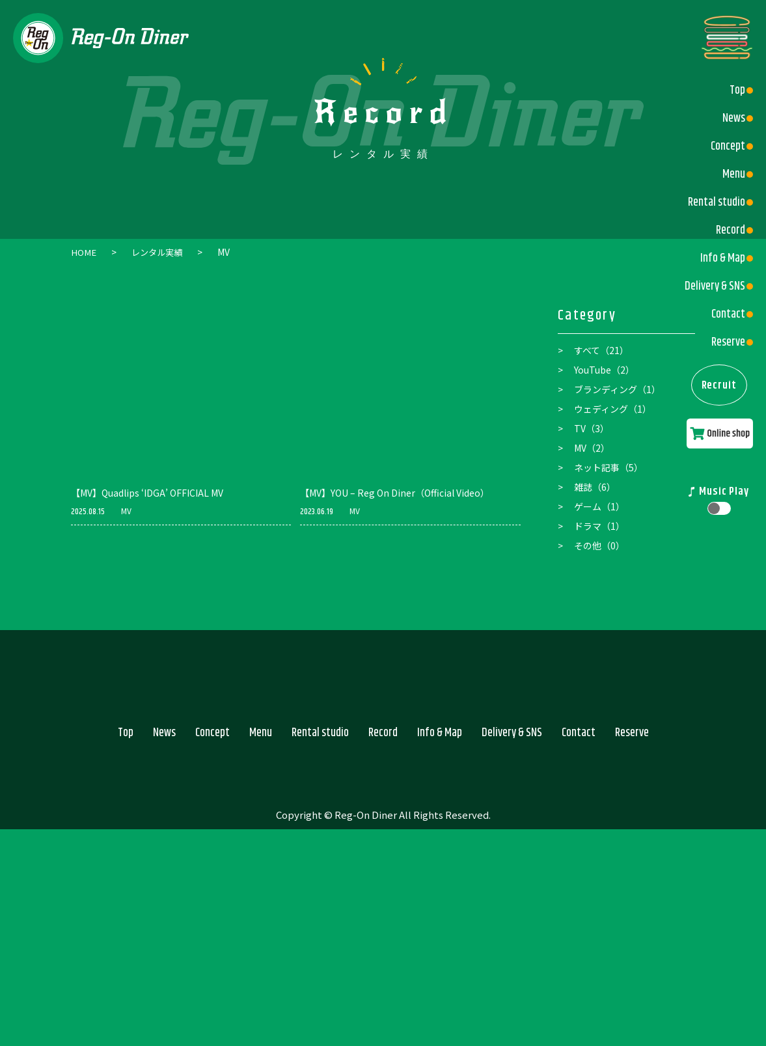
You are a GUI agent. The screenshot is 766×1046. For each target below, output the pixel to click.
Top (732, 90)
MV (126, 510)
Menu (728, 174)
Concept (722, 146)
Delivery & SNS (709, 286)
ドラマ (599, 525)
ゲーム (599, 505)
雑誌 (595, 486)
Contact (723, 314)
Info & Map (717, 258)
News (728, 118)
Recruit (716, 394)
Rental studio (711, 202)
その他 (599, 544)
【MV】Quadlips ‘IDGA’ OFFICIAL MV (147, 492)
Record (725, 230)
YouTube (604, 369)
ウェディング (612, 408)
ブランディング (617, 388)
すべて (601, 349)
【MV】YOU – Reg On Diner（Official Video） (394, 492)
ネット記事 (608, 466)
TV (591, 427)
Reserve (723, 342)
